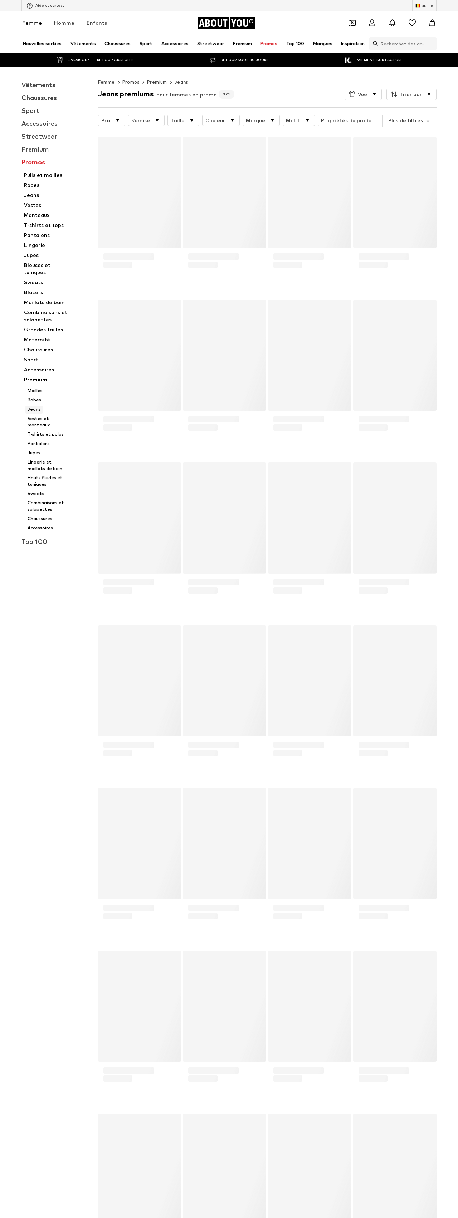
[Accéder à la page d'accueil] (226, 23)
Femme (32, 23)
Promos (131, 82)
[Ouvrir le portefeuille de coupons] (352, 23)
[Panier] (432, 23)
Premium (157, 82)
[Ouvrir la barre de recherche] (373, 43)
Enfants (97, 23)
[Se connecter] (372, 23)
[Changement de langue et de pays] (424, 5)
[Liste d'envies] (412, 23)
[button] (363, 94)
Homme (64, 23)
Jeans (182, 82)
